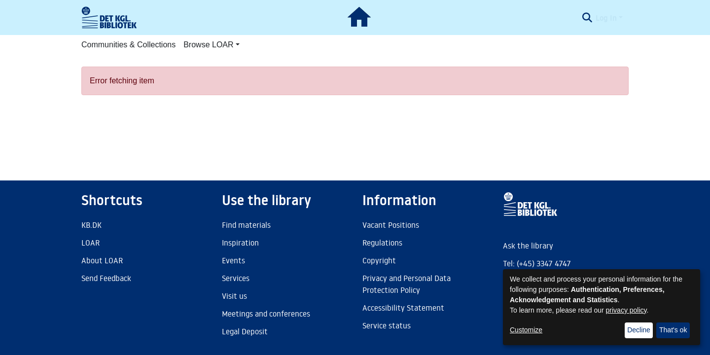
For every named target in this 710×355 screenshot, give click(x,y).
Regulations (382, 243)
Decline (638, 330)
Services (235, 278)
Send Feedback (106, 278)
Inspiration (240, 243)
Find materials (246, 225)
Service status (386, 325)
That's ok (673, 330)
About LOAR (102, 260)
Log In (606, 17)
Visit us (234, 296)
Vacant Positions (390, 225)
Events (233, 260)
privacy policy (626, 310)
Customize (526, 330)
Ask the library (528, 245)
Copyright (379, 260)
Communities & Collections (128, 44)
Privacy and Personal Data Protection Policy (406, 284)
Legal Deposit (245, 331)
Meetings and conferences (266, 314)
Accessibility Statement (403, 308)
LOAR (90, 243)
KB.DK (91, 225)
